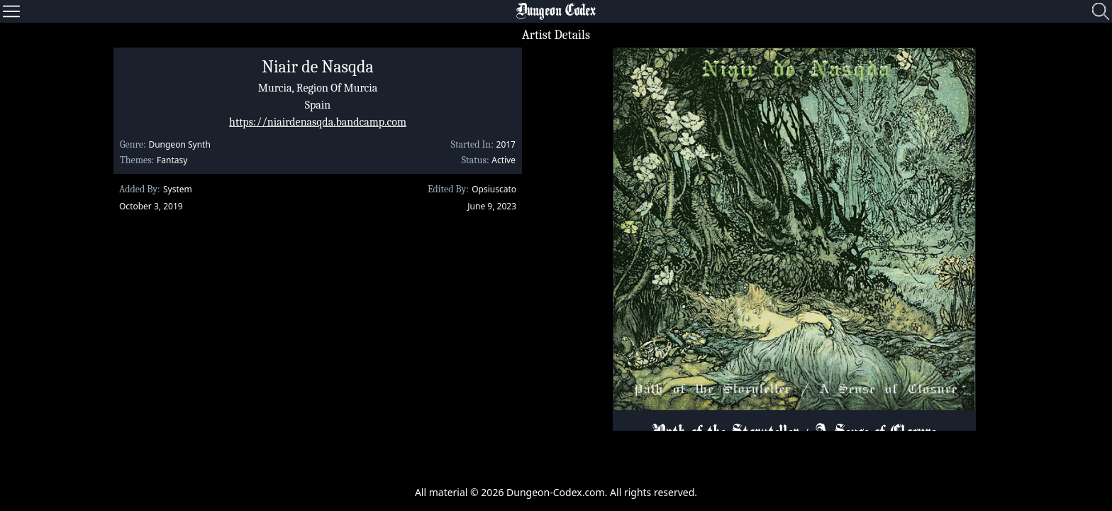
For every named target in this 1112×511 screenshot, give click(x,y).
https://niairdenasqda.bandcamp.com (317, 122)
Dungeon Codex (556, 11)
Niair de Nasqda (317, 67)
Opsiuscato (494, 189)
